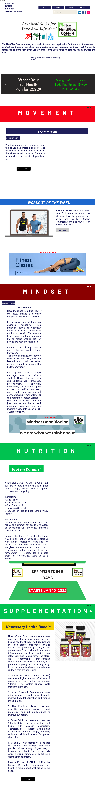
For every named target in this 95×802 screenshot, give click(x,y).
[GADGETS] (83, 7)
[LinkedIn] (79, 12)
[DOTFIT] (28, 779)
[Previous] (5, 84)
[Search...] (65, 12)
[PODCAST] (71, 7)
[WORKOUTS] (58, 7)
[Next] (91, 84)
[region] (48, 264)
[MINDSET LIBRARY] (8, 303)
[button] (24, 169)
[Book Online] (22, 273)
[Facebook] (84, 12)
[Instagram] (88, 12)
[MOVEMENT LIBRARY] (13, 138)
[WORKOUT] (62, 230)
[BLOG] (44, 7)
